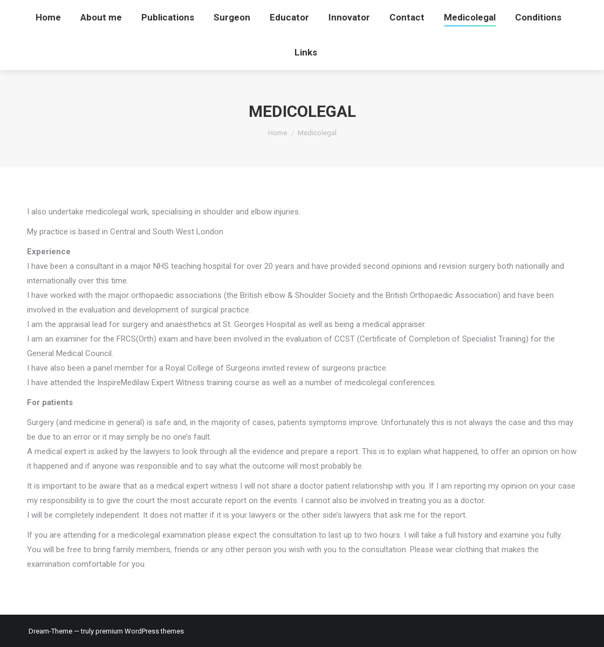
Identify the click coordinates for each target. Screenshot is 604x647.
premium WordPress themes (139, 631)
